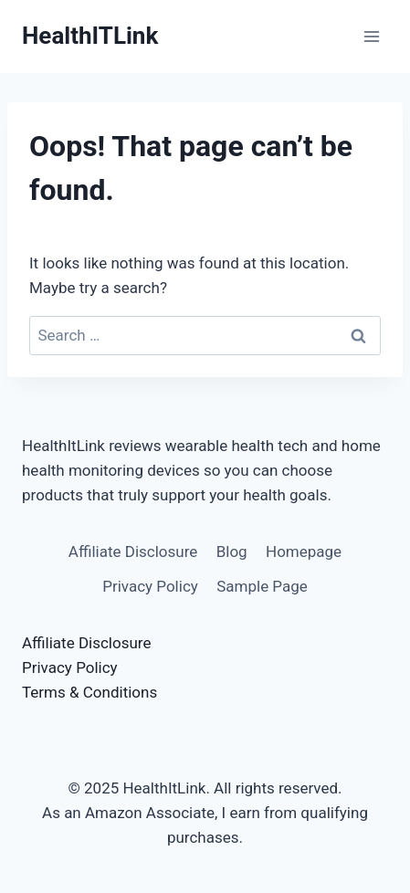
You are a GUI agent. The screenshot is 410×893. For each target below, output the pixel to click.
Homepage (304, 551)
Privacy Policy (150, 586)
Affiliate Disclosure (132, 551)
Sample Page (262, 586)
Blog (231, 551)
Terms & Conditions (89, 692)
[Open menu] (371, 36)
